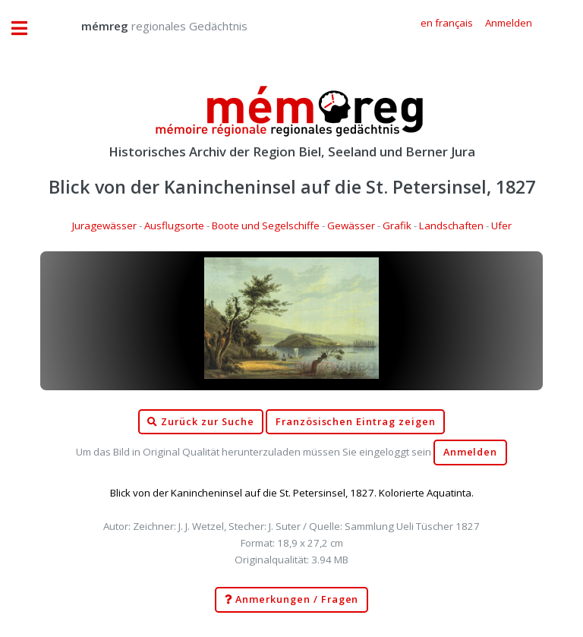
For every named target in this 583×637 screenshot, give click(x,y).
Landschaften (451, 225)
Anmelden (470, 452)
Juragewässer (104, 225)
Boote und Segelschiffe (266, 225)
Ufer (501, 225)
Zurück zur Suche (200, 422)
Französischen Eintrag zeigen (356, 422)
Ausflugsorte (174, 225)
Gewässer (351, 225)
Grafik (397, 225)
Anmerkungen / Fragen (292, 599)
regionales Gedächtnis (149, 25)
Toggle (27, 28)
